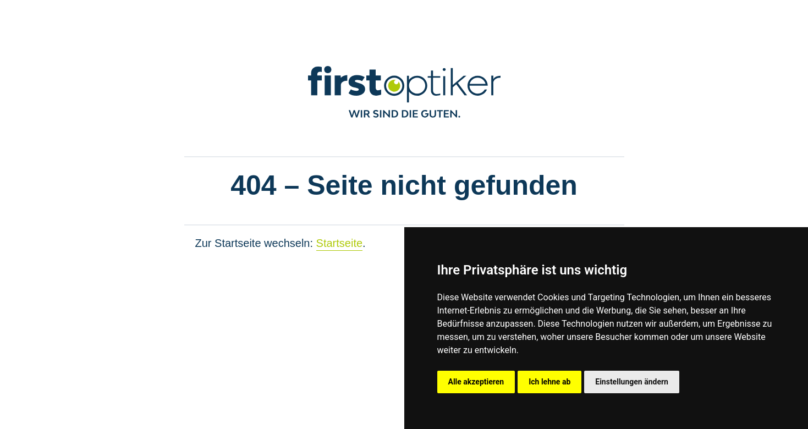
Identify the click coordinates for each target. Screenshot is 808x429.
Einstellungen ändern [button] (631, 381)
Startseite (339, 243)
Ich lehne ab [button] (549, 381)
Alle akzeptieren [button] (476, 381)
